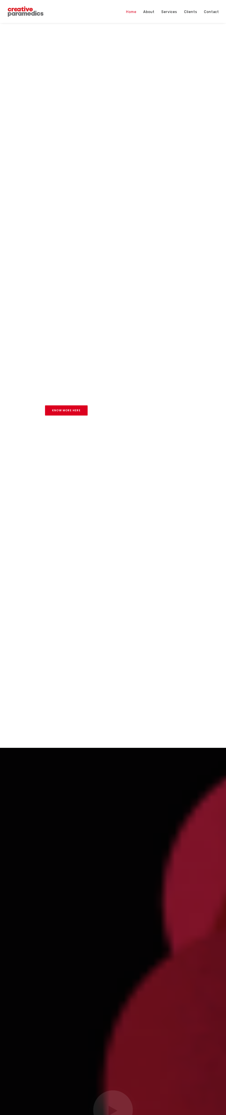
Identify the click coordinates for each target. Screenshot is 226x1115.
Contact (211, 12)
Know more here (66, 410)
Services (169, 12)
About (148, 12)
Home (131, 12)
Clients (190, 12)
